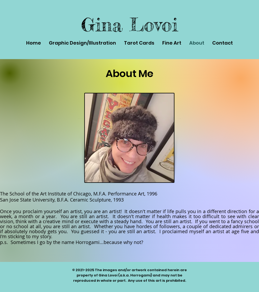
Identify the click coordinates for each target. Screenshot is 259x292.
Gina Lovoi (129, 24)
